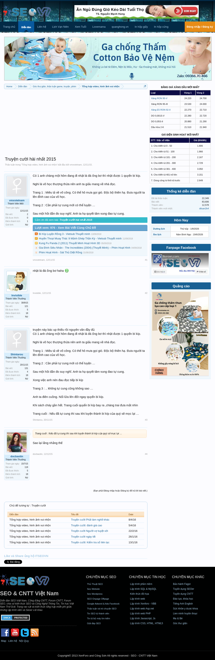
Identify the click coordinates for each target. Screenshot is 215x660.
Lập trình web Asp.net (142, 608)
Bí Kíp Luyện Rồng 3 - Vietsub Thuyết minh (64, 233)
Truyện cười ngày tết (83, 536)
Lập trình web (137, 598)
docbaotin (16, 456)
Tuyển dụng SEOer (183, 589)
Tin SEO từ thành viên (98, 613)
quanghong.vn (120, 26)
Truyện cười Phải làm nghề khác (90, 519)
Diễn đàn (26, 27)
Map (3, 640)
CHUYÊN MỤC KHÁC (188, 577)
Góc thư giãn (180, 623)
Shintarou (17, 354)
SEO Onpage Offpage (98, 599)
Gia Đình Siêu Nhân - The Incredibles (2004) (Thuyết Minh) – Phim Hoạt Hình (84, 247)
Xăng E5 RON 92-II (161, 110)
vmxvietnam (76, 164)
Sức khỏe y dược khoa (185, 608)
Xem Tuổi (80, 26)
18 (27, 313)
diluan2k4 (204, 208)
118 (26, 467)
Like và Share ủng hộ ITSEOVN (26, 556)
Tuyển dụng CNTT (183, 593)
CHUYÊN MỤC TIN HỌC (147, 577)
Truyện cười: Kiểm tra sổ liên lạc (90, 542)
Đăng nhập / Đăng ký (200, 26)
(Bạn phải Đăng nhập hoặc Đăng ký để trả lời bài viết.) (120, 490)
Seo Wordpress (95, 594)
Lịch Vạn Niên (60, 26)
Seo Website (93, 589)
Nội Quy (24, 640)
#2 (146, 293)
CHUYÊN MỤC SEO (101, 577)
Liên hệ (41, 26)
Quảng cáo (181, 286)
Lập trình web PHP (140, 613)
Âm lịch (157, 234)
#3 (146, 420)
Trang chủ (9, 26)
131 (26, 368)
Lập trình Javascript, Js (142, 618)
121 (26, 306)
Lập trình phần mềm (141, 584)
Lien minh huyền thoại (185, 613)
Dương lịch (159, 229)
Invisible (16, 295)
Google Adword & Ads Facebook (103, 603)
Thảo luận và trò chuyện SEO (102, 608)
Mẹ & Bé (177, 618)
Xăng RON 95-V (159, 98)
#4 (146, 454)
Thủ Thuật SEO (95, 584)
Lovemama (98, 26)
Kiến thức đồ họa (139, 593)
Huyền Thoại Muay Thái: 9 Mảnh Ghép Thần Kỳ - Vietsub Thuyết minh (80, 238)
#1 (146, 260)
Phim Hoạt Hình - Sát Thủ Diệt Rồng (60, 252)
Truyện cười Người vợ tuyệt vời (89, 530)
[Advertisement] (76, 120)
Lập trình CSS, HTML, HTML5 (146, 623)
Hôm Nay (181, 220)
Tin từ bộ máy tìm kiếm (98, 618)
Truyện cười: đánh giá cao (86, 525)
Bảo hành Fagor (182, 584)
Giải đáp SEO (94, 623)
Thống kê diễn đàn (181, 191)
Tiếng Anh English (183, 603)
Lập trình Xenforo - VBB (143, 603)
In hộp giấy (141, 26)
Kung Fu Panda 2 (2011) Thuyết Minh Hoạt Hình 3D (69, 243)
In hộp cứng (161, 26)
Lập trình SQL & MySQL (143, 589)
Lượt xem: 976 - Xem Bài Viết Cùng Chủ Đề (65, 227)
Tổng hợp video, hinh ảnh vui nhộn (39, 164)
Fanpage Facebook (181, 247)
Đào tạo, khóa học (183, 598)
